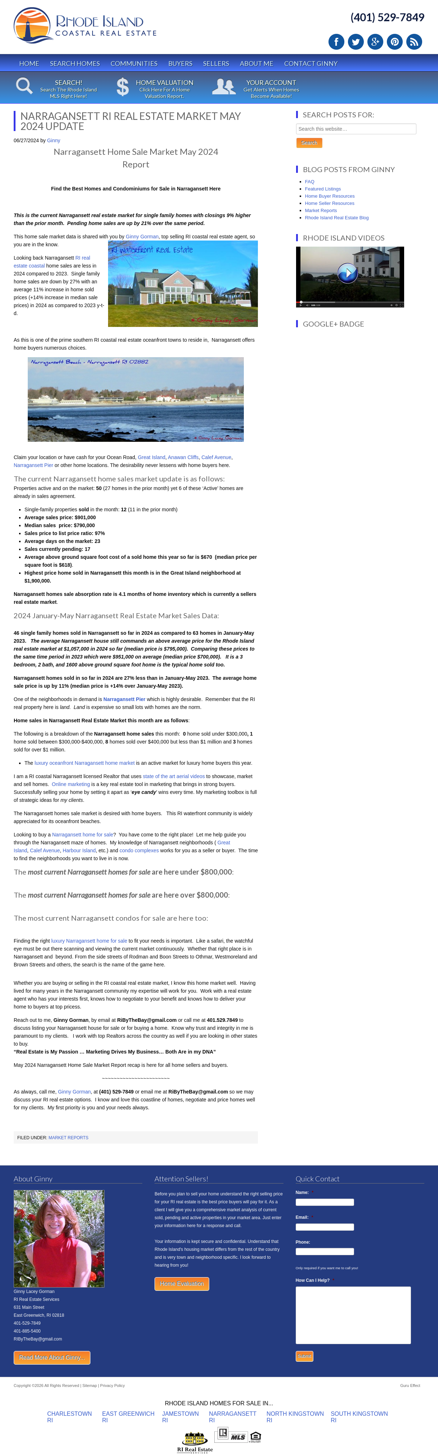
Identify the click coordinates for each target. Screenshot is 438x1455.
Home (29, 63)
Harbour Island (79, 850)
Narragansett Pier (33, 465)
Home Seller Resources (329, 203)
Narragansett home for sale (82, 834)
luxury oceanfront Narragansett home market (84, 763)
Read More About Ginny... (52, 1358)
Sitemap (89, 1385)
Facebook (336, 42)
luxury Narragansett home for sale (89, 941)
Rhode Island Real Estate (100, 28)
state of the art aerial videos (174, 776)
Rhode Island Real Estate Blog (337, 217)
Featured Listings (323, 189)
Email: (304, 1217)
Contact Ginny (311, 63)
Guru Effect (410, 1385)
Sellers (216, 63)
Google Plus (375, 42)
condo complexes (139, 850)
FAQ (309, 181)
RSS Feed (414, 42)
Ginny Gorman (142, 236)
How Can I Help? (315, 1280)
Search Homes (75, 63)
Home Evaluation (182, 1284)
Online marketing (71, 784)
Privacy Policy (112, 1385)
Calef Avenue (216, 457)
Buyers (180, 63)
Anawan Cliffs (183, 457)
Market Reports (69, 1137)
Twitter (356, 42)
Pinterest (395, 42)
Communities (134, 63)
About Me (256, 63)
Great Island (151, 457)
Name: (304, 1192)
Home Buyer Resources (330, 196)
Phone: (303, 1242)
